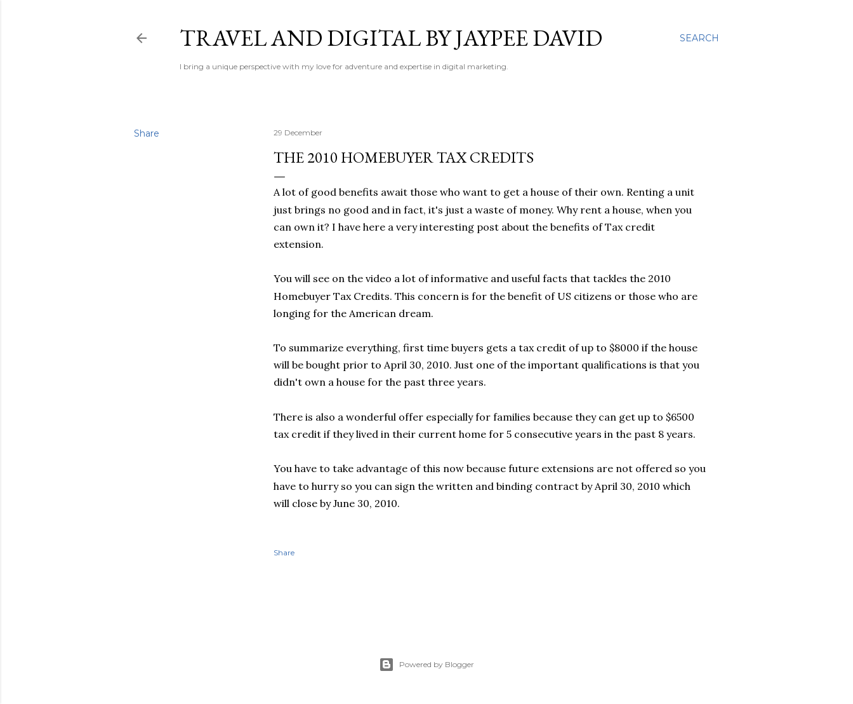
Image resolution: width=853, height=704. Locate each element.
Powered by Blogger (426, 664)
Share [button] (146, 133)
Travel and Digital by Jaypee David (391, 38)
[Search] (699, 38)
